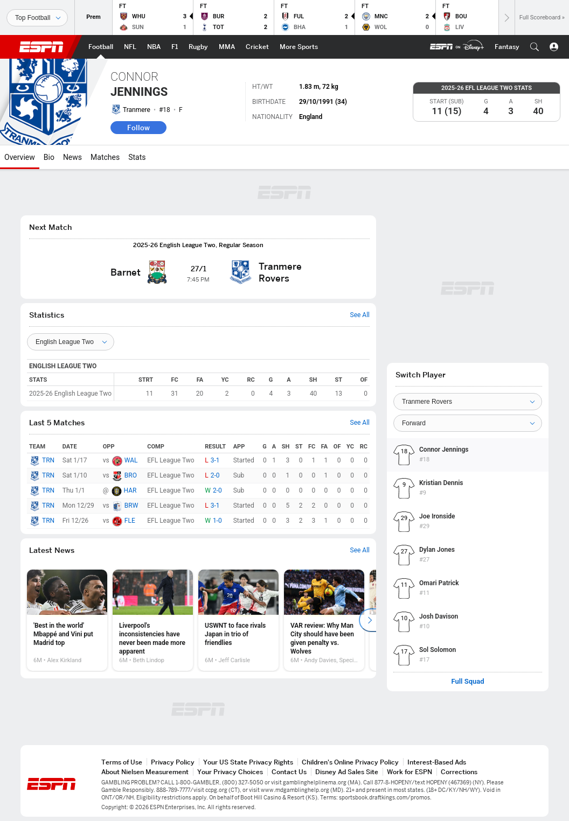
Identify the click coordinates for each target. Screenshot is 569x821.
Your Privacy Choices (230, 772)
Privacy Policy (173, 762)
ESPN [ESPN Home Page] (41, 47)
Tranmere (136, 110)
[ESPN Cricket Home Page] (257, 47)
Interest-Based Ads (436, 762)
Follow (138, 127)
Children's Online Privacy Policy (350, 762)
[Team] (468, 402)
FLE (129, 520)
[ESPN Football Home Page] (100, 47)
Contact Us (289, 772)
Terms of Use (121, 762)
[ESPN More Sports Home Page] (299, 47)
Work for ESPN (409, 772)
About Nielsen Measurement (145, 772)
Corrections (459, 772)
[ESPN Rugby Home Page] (198, 47)
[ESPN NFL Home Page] (130, 47)
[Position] (468, 423)
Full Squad (467, 681)
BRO (130, 475)
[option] (67, 620)
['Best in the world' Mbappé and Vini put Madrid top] (67, 620)
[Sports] (37, 18)
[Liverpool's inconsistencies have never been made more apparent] (153, 620)
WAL (131, 460)
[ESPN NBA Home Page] (154, 47)
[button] (534, 47)
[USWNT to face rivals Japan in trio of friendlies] (238, 620)
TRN (48, 460)
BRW (131, 505)
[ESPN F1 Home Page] (174, 47)
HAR (130, 490)
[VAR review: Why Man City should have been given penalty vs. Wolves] (324, 620)
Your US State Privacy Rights (248, 762)
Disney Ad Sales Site (346, 772)
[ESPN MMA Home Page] (227, 47)
